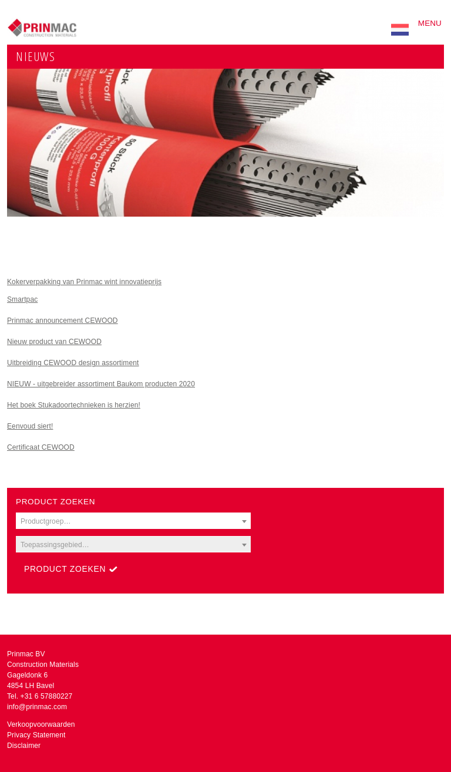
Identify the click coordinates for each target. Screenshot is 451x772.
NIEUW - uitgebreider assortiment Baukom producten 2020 (101, 384)
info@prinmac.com (37, 707)
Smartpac (22, 299)
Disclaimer (24, 745)
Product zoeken (65, 569)
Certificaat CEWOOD (41, 447)
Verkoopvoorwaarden (41, 724)
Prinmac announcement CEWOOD (62, 320)
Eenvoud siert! (30, 426)
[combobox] (133, 521)
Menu (430, 23)
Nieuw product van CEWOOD (54, 342)
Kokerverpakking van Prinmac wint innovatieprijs (84, 282)
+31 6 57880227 (47, 696)
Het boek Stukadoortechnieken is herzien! (73, 405)
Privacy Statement (36, 735)
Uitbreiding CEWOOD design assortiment (73, 363)
